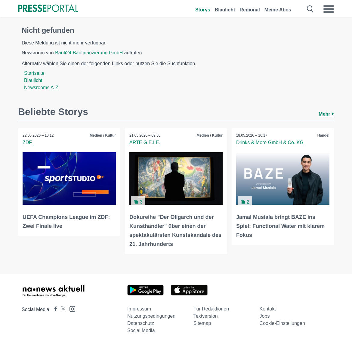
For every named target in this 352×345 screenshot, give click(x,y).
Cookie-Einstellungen (282, 323)
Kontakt (268, 308)
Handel (323, 135)
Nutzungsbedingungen (151, 316)
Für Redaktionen (211, 308)
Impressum (139, 308)
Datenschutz (140, 323)
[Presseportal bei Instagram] (70, 308)
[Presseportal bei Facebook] (54, 309)
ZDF (27, 142)
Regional (249, 9)
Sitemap (202, 323)
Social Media (141, 330)
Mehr (326, 114)
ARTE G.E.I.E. (144, 142)
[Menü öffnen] (328, 9)
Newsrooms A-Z (41, 87)
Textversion (205, 316)
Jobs (265, 316)
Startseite (34, 73)
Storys (202, 9)
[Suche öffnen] (310, 9)
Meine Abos (277, 9)
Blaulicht (225, 9)
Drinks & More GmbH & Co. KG (270, 142)
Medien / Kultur (103, 135)
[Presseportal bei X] (61, 309)
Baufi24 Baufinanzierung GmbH (89, 52)
